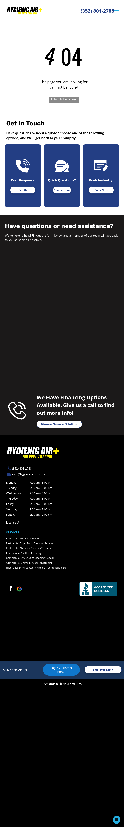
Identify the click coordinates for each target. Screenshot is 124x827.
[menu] (117, 9)
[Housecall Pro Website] (71, 684)
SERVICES (12, 532)
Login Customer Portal (61, 670)
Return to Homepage (64, 99)
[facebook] (11, 589)
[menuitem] (62, 538)
